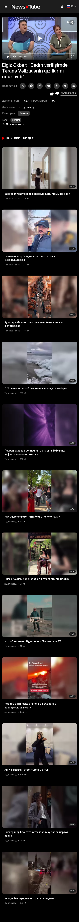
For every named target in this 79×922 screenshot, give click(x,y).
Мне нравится (52, 93)
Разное (23, 113)
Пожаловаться (13, 124)
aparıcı (16, 120)
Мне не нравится (57, 93)
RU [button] (71, 6)
